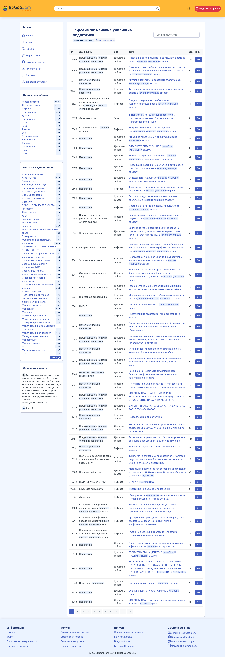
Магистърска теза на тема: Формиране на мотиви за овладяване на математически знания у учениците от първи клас (157, 428)
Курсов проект (30, 112)
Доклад (26, 115)
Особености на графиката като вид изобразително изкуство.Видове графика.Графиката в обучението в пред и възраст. (157, 247)
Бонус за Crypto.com (125, 646)
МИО (24, 346)
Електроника (29, 236)
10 (123, 611)
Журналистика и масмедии (36, 239)
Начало (27, 35)
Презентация (29, 146)
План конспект (30, 136)
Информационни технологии (37, 284)
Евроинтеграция (30, 219)
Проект (26, 122)
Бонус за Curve (122, 641)
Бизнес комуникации (33, 188)
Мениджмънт (29, 339)
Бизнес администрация (34, 184)
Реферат (26, 108)
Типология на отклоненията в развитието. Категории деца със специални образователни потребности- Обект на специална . (157, 459)
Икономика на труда (33, 257)
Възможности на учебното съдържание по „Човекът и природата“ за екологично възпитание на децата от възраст (157, 70)
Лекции (26, 129)
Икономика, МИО (31, 267)
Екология (27, 226)
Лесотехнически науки (34, 301)
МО (24, 353)
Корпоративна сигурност (35, 295)
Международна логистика (36, 322)
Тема (24, 126)
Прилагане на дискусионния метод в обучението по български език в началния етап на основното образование (157, 327)
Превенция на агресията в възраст (153, 583)
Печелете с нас (32, 68)
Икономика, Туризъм (33, 270)
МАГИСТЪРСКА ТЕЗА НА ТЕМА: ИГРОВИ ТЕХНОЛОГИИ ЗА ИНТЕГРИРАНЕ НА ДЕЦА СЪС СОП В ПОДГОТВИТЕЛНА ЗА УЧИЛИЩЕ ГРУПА (157, 396)
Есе (24, 132)
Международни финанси (35, 336)
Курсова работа (30, 101)
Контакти (28, 75)
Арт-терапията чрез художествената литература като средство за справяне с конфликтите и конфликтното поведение (157, 521)
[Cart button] (188, 8)
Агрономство (29, 177)
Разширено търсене (105, 40)
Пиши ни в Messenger (181, 641)
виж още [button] (56, 357)
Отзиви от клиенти (71, 646)
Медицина (27, 312)
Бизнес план (28, 119)
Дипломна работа (31, 105)
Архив (27, 42)
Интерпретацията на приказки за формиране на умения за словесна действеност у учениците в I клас (155, 361)
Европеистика (29, 222)
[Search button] (157, 8)
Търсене (28, 48)
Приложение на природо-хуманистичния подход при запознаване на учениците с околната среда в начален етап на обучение (157, 339)
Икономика (28, 243)
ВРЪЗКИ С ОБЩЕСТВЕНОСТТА (38, 205)
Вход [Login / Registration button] (208, 8)
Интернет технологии (33, 277)
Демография (29, 212)
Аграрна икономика (32, 174)
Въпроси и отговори (34, 81)
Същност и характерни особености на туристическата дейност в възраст (153, 104)
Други (25, 215)
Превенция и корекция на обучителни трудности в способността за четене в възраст (156, 168)
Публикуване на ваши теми (75, 632)
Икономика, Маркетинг (34, 264)
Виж (199, 59)
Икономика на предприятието (38, 253)
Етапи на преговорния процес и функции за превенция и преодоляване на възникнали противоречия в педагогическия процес (152, 508)
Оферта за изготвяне (72, 636)
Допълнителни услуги (72, 641)
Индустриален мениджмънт (37, 274)
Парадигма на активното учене (145, 417)
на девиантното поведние (149, 489)
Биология (27, 202)
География (27, 208)
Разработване (31, 55)
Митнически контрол (33, 350)
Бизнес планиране (32, 195)
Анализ (26, 143)
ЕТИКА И (141, 482)
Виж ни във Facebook (181, 637)
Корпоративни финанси (34, 298)
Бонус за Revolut (123, 636)
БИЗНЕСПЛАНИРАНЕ (33, 198)
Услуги (10, 636)
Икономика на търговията (36, 260)
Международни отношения (36, 333)
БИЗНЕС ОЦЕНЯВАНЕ (33, 191)
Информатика (29, 281)
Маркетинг (28, 308)
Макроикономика (31, 305)
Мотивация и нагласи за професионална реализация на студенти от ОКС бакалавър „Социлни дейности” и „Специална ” (157, 472)
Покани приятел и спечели (128, 632)
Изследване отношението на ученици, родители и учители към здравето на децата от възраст (155, 260)
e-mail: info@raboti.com (182, 633)
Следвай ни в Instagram (182, 646)
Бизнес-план (28, 139)
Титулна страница (33, 62)
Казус (25, 150)
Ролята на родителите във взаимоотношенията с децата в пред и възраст (155, 218)
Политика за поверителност (22, 641)
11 (129, 611)
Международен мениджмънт (37, 319)
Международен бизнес (34, 315)
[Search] (107, 8)
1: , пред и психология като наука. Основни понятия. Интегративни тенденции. (152, 118)
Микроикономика (31, 343)
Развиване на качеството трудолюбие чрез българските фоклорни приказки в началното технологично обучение (153, 374)
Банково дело (29, 181)
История (26, 288)
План (25, 153)
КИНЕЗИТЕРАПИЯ (31, 291)
